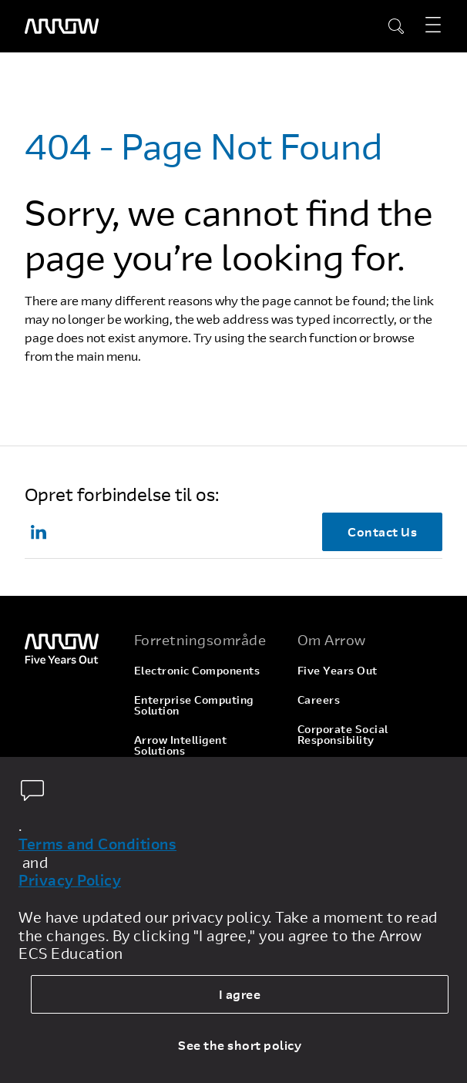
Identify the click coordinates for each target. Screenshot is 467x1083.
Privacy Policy (69, 880)
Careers (319, 699)
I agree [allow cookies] (240, 994)
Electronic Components (197, 670)
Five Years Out (337, 670)
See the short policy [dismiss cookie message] (239, 1045)
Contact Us (382, 531)
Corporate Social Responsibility (342, 734)
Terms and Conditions (97, 844)
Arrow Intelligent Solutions (180, 745)
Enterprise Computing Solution (194, 705)
